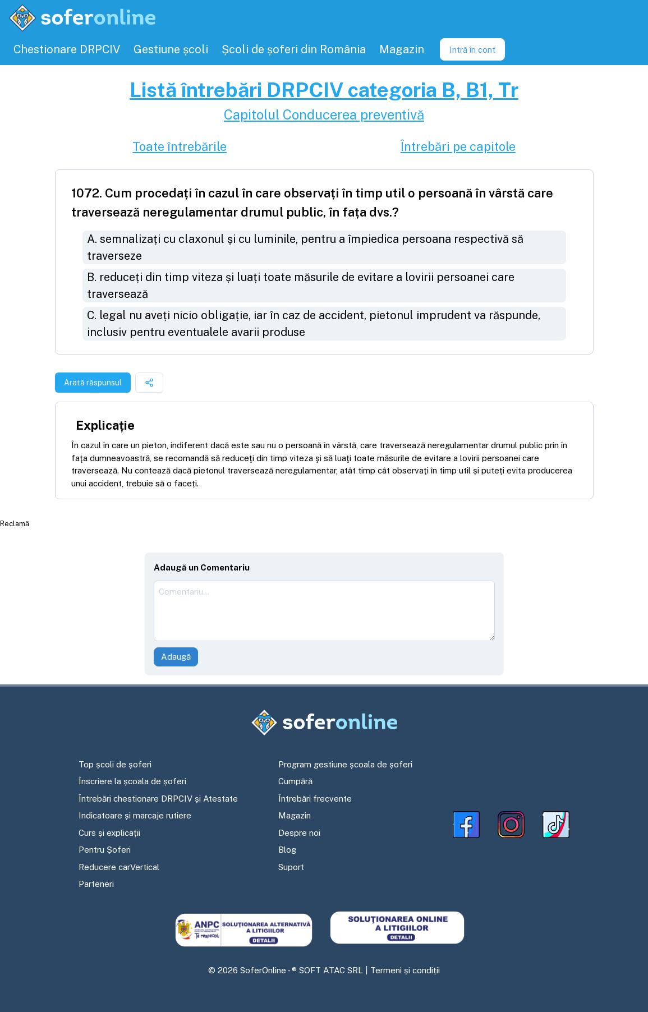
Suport (291, 867)
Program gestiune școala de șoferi (345, 764)
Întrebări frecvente (315, 798)
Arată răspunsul (93, 382)
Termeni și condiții (405, 970)
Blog (287, 849)
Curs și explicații (109, 833)
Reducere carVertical (119, 867)
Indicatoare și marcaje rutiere (135, 815)
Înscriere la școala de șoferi (132, 781)
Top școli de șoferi (115, 764)
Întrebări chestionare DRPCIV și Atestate (158, 798)
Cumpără (295, 781)
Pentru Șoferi (105, 849)
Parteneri (96, 884)
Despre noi (299, 833)
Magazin (294, 815)
